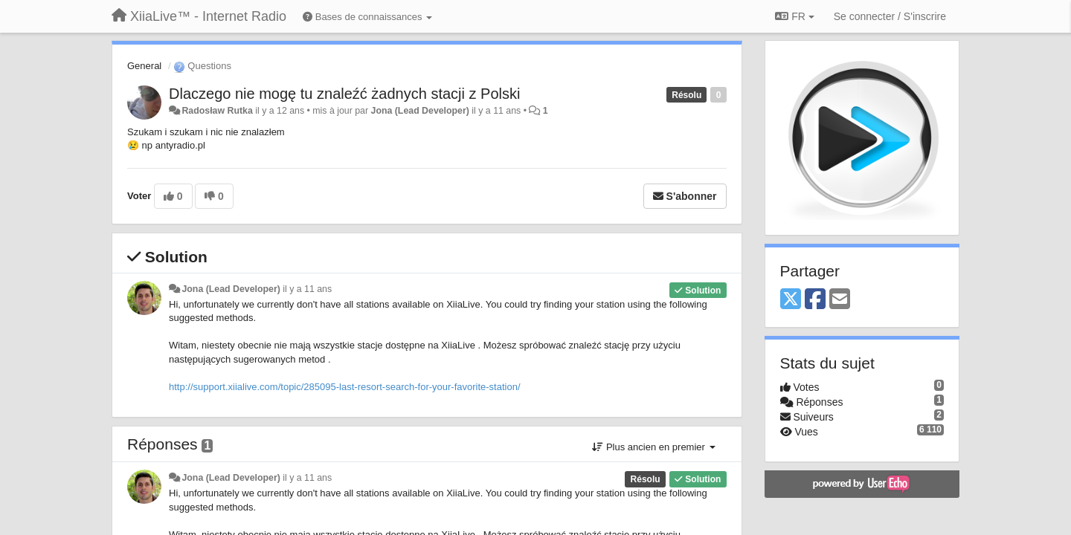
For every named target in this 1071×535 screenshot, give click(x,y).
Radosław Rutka (216, 111)
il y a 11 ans (307, 289)
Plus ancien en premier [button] (653, 447)
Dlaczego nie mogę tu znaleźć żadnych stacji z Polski (344, 93)
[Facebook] (815, 300)
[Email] (839, 300)
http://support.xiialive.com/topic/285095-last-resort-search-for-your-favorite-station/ (345, 386)
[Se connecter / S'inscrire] (890, 16)
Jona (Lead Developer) (420, 111)
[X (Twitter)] (790, 300)
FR (794, 16)
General (144, 65)
